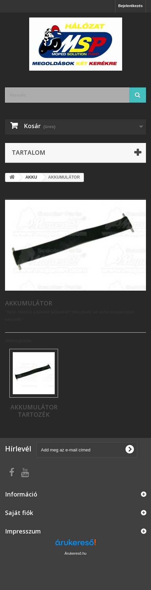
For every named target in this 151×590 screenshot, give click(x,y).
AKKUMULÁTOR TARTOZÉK (33, 410)
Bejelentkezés (130, 6)
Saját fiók (19, 513)
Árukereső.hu (75, 553)
